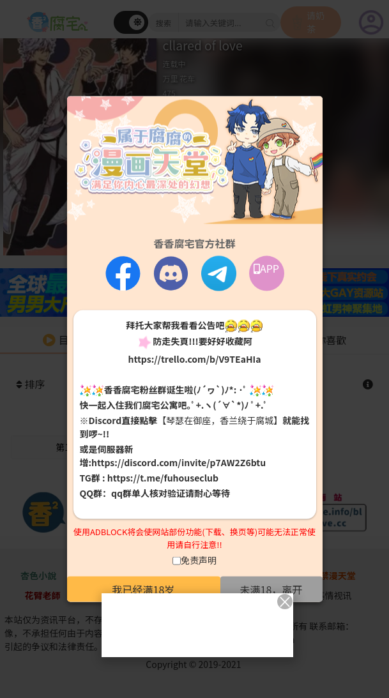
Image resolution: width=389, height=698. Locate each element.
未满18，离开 (271, 589)
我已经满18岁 (143, 589)
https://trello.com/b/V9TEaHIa (194, 358)
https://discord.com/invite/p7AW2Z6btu (178, 462)
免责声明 (199, 560)
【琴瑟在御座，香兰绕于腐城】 (219, 420)
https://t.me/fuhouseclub (162, 477)
